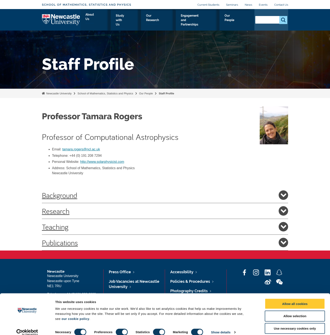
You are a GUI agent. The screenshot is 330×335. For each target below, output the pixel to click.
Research (165, 211)
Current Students (208, 4)
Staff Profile (166, 93)
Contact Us (281, 4)
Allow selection (294, 310)
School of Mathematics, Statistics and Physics (86, 4)
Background (165, 195)
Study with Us (126, 20)
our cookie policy (75, 313)
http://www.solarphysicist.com (102, 161)
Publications (165, 242)
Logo (61, 19)
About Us (101, 20)
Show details (221, 326)
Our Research (156, 20)
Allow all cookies (295, 298)
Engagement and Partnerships (198, 20)
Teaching (165, 227)
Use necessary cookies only (295, 323)
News (248, 4)
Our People (238, 20)
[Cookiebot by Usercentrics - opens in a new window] (27, 327)
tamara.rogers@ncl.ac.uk (81, 149)
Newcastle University (58, 93)
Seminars (232, 4)
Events (263, 4)
